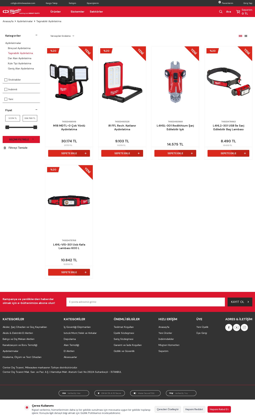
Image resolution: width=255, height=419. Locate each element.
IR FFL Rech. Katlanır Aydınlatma (122, 127)
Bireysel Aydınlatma (19, 48)
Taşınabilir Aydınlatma (20, 53)
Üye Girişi (201, 333)
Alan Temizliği (71, 345)
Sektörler (96, 11)
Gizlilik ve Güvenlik (124, 351)
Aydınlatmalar (25, 21)
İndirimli (10, 89)
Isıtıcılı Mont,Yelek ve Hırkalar (80, 333)
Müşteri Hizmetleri (168, 345)
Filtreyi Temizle (15, 148)
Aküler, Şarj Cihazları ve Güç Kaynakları (25, 327)
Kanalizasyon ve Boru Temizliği (20, 345)
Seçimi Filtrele (21, 139)
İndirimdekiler (166, 339)
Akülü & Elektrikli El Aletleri (18, 333)
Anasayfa (8, 21)
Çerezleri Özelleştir (168, 409)
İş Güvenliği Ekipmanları (77, 327)
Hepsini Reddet (194, 409)
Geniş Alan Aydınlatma (21, 68)
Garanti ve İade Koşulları (128, 345)
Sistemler (77, 11)
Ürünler (57, 11)
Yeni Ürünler (165, 333)
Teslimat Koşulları (124, 327)
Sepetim (163, 351)
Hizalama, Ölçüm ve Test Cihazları (22, 357)
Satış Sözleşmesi (123, 339)
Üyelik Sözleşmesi (124, 333)
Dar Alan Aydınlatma (19, 58)
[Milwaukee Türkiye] (21, 11)
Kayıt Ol (240, 302)
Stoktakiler (12, 79)
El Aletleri (69, 351)
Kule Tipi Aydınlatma (19, 63)
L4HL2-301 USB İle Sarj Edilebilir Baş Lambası (228, 127)
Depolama (70, 339)
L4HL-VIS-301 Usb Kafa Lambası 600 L (69, 246)
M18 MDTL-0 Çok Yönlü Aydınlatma (69, 127)
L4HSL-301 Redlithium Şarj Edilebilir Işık (175, 127)
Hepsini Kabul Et (219, 409)
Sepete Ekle (73, 153)
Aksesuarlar (70, 357)
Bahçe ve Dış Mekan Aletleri (18, 339)
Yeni (8, 99)
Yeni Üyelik (202, 327)
